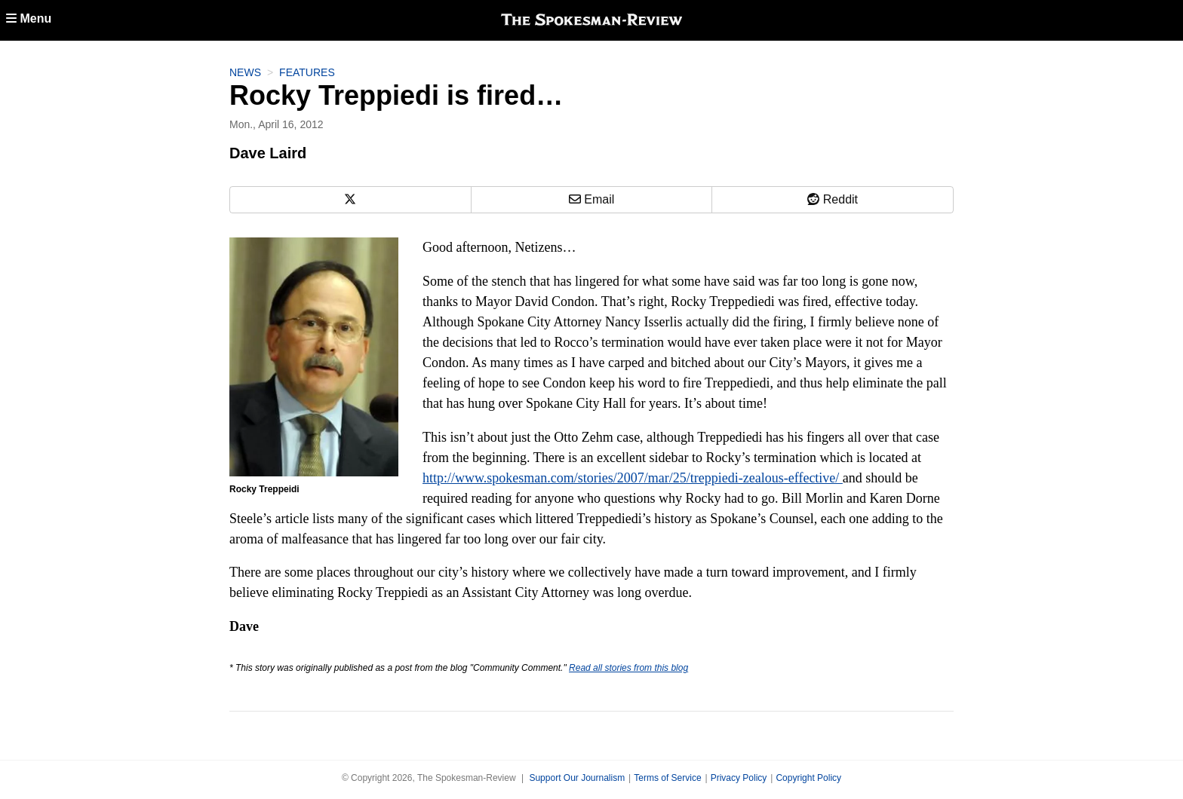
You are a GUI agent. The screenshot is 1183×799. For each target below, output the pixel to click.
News (245, 72)
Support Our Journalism (577, 778)
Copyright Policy (808, 778)
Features (307, 72)
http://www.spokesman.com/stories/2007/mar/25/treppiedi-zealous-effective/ (632, 477)
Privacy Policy (739, 778)
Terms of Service (667, 778)
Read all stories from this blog (628, 668)
